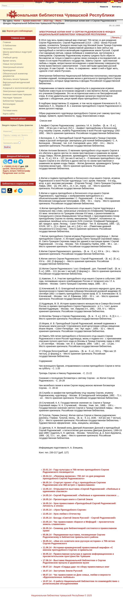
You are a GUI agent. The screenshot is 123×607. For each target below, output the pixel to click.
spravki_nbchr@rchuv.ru (14, 169)
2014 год (48, 20)
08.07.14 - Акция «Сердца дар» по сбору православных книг (76, 566)
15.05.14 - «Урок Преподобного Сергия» (64, 509)
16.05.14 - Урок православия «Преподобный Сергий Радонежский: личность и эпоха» (79, 504)
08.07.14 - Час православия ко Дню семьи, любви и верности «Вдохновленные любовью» (77, 575)
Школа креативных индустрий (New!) (17, 53)
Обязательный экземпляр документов (15, 74)
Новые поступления (12, 64)
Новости (104, 7)
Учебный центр (10, 57)
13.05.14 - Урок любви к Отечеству (62, 513)
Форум (6, 107)
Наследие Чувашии (12, 97)
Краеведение (9, 70)
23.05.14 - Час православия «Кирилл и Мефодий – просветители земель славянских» (78, 523)
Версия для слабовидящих (17, 31)
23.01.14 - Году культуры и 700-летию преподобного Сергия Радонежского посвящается (76, 470)
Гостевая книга (10, 110)
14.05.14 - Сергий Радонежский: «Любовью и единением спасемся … (81, 495)
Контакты (116, 7)
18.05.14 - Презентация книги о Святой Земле (68, 499)
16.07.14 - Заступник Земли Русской (62, 570)
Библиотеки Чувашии (13, 101)
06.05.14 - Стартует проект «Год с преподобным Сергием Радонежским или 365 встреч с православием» (74, 483)
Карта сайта (8, 113)
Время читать (9, 61)
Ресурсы (50, 2)
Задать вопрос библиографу (16, 171)
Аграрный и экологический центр (19, 88)
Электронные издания (13, 91)
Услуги (38, 2)
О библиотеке (9, 45)
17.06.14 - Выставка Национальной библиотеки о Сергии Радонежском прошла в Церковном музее (74, 561)
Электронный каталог (68, 2)
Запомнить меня (10, 143)
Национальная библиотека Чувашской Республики (60, 15)
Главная (7, 42)
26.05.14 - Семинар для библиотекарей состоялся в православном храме (80, 529)
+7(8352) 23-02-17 (12, 166)
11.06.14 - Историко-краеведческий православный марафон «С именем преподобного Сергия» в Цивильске (78, 548)
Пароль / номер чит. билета (15, 135)
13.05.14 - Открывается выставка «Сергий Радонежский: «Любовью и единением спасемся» (81, 490)
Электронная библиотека (95, 2)
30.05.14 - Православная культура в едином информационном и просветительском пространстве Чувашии (78, 555)
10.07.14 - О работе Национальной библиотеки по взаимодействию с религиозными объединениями (81, 582)
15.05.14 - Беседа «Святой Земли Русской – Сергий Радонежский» (79, 518)
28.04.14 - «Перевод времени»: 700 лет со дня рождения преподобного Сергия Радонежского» (74, 477)
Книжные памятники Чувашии (17, 94)
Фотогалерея (9, 104)
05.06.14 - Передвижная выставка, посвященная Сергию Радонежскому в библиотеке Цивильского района (74, 535)
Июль (58, 20)
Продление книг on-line (14, 173)
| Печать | (116, 37)
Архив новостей (32, 20)
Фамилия (7, 131)
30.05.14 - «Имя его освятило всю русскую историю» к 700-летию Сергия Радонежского (79, 542)
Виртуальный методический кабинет (16, 83)
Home (17, 20)
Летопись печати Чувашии (15, 79)
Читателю (7, 48)
